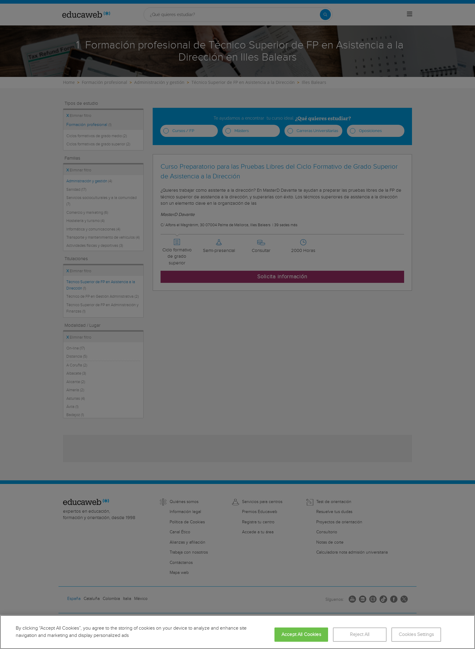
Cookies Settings (416, 634)
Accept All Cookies (301, 634)
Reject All (360, 634)
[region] (237, 632)
